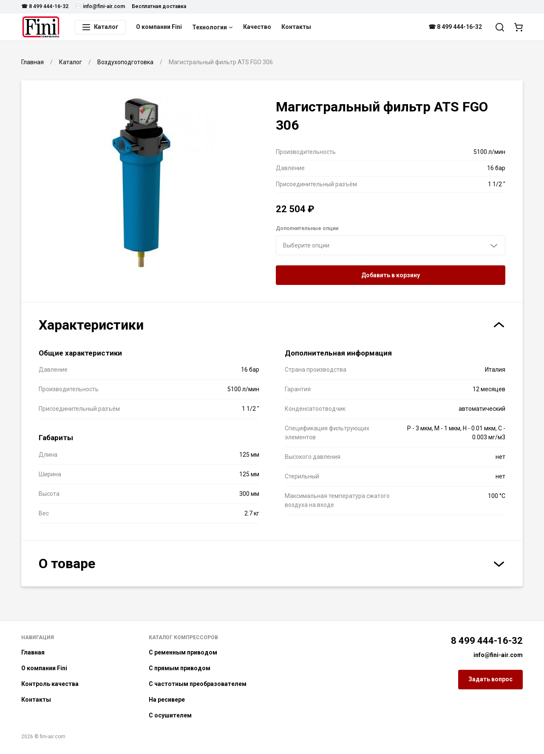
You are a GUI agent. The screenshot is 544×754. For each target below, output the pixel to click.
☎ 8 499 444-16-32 (44, 6)
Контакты (296, 26)
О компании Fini (159, 26)
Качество (257, 26)
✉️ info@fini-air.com (100, 6)
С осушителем (170, 715)
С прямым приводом (179, 668)
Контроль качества (50, 683)
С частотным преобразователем (197, 683)
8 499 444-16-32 (487, 640)
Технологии (212, 27)
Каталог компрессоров (183, 637)
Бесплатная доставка (159, 6)
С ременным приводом (183, 652)
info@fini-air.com (498, 655)
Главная (33, 652)
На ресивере (167, 699)
